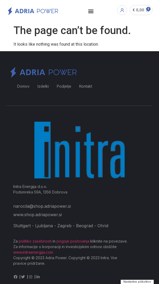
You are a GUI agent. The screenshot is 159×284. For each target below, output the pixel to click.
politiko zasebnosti (35, 241)
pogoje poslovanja (73, 241)
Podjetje (64, 86)
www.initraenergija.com (33, 252)
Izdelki (43, 86)
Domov (23, 86)
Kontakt (85, 86)
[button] (90, 11)
